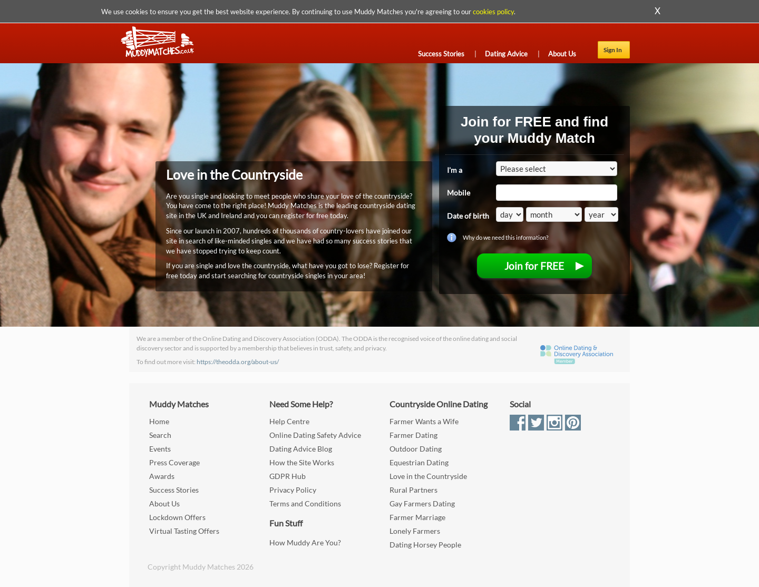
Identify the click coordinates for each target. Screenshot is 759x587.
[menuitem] (534, 265)
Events (160, 448)
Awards (161, 476)
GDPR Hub (287, 476)
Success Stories (441, 54)
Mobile (458, 192)
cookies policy (493, 11)
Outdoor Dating (416, 448)
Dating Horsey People (425, 544)
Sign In (613, 50)
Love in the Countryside (428, 476)
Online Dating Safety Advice (315, 435)
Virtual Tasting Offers (184, 530)
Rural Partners (413, 489)
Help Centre (289, 421)
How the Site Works (301, 462)
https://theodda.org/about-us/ (238, 362)
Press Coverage (174, 462)
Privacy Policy (292, 489)
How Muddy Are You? (305, 542)
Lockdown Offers (177, 517)
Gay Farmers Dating (422, 503)
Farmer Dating (413, 435)
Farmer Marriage (417, 517)
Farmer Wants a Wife (424, 421)
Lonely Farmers (415, 530)
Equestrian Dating (419, 462)
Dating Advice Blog (300, 448)
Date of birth (468, 215)
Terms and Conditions (305, 503)
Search (160, 435)
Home (159, 421)
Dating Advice (506, 54)
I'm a (454, 169)
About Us (562, 54)
